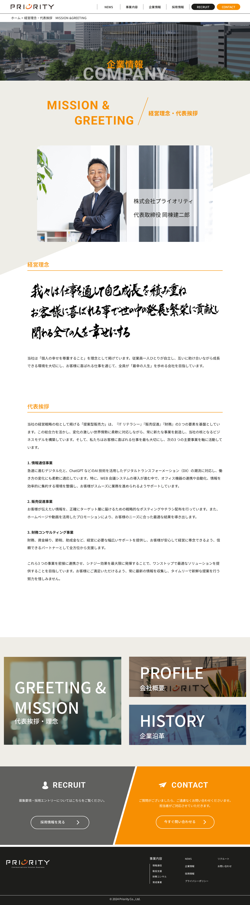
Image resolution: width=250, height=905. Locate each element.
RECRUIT (203, 7)
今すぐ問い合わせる (185, 821)
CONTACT (228, 7)
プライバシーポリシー (200, 880)
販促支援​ (158, 871)
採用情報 (178, 7)
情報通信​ (158, 865)
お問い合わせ (227, 866)
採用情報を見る (59, 822)
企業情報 (155, 7)
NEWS (108, 7)
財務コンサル (160, 876)
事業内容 (132, 7)
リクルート (225, 858)
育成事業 (158, 882)
